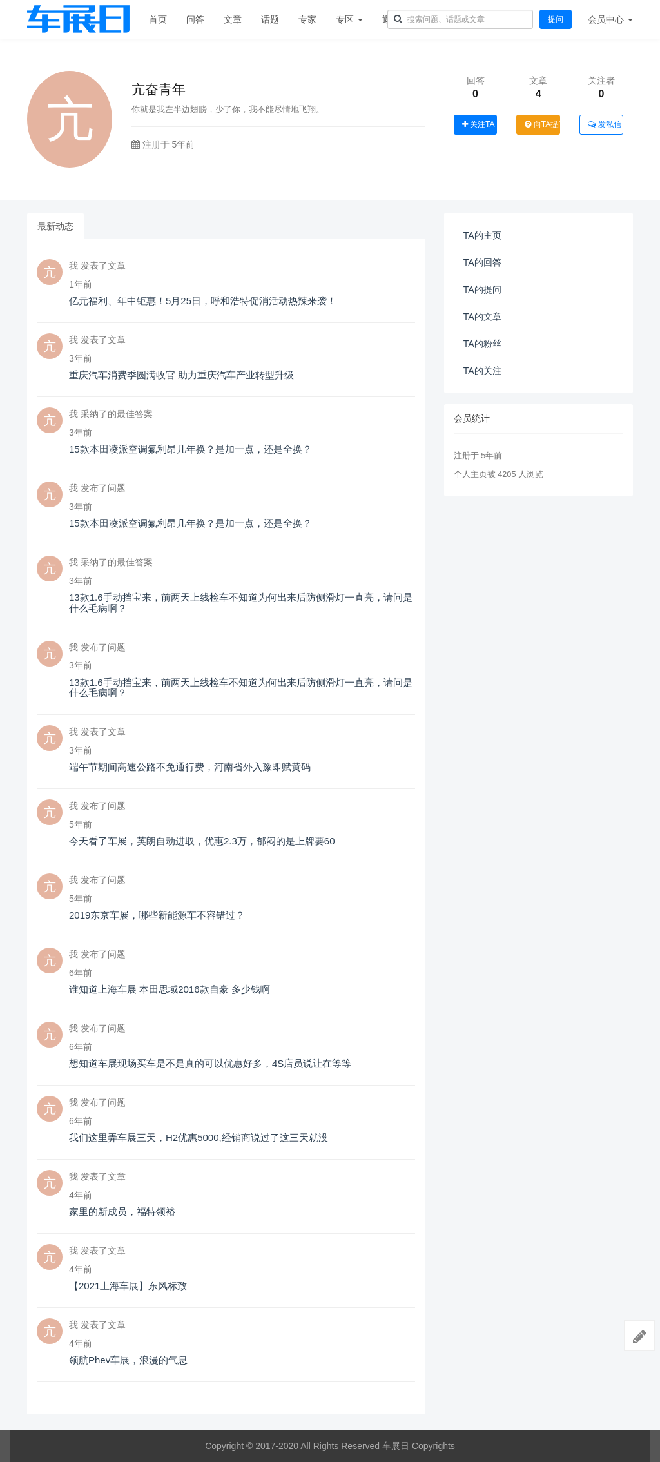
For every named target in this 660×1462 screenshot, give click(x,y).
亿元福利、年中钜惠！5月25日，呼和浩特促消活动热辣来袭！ (202, 300)
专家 (307, 19)
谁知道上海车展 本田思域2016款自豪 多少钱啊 (169, 989)
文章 (233, 19)
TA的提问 (482, 289)
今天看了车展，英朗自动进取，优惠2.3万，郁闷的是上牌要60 (202, 840)
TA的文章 (482, 316)
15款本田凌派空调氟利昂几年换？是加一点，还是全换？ (190, 448)
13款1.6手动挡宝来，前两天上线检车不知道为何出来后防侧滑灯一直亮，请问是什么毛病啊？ (240, 603)
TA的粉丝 (482, 343)
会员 (610, 19)
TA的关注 (482, 371)
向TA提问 (542, 124)
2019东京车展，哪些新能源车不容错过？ (157, 915)
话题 (270, 19)
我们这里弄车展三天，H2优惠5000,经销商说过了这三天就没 (198, 1137)
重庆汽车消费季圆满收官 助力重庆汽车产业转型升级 (181, 374)
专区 (349, 19)
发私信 (604, 124)
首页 (158, 19)
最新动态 (55, 226)
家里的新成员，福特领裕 (122, 1211)
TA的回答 (482, 262)
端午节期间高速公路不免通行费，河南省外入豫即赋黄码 (190, 766)
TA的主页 (482, 235)
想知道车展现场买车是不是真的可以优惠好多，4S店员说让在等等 (210, 1063)
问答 (195, 19)
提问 (555, 19)
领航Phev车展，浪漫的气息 (128, 1359)
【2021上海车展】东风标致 (128, 1285)
